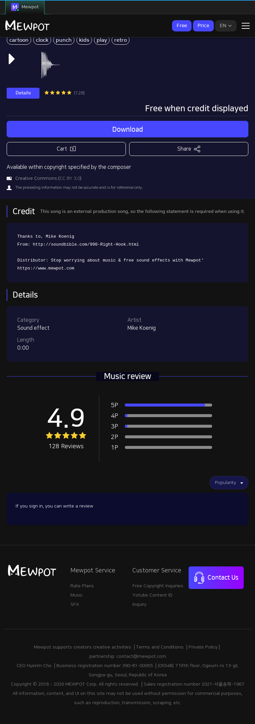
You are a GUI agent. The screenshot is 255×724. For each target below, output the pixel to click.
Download (127, 129)
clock (42, 40)
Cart (66, 148)
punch (64, 40)
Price (203, 25)
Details (23, 93)
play (102, 40)
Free (182, 25)
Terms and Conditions (160, 647)
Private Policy (203, 647)
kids (84, 40)
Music (76, 595)
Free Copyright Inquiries (157, 586)
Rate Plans (82, 586)
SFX (74, 604)
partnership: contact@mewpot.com (127, 656)
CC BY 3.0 (69, 178)
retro (120, 40)
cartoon (19, 40)
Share (188, 149)
